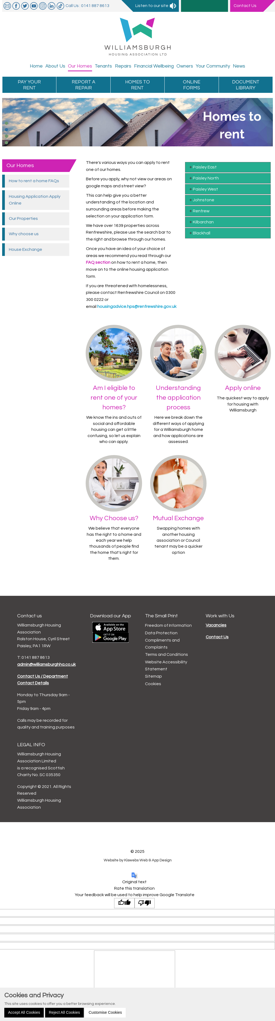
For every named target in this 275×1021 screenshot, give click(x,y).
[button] (6, 123)
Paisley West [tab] (203, 189)
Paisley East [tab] (203, 167)
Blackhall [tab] (199, 233)
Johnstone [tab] (201, 200)
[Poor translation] (145, 903)
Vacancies (216, 625)
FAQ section (98, 262)
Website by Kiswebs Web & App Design (138, 860)
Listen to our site (156, 5)
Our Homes (20, 165)
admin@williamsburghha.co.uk (46, 664)
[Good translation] (124, 903)
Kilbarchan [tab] (201, 222)
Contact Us (217, 637)
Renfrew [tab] (199, 211)
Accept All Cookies (24, 1012)
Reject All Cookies (64, 1012)
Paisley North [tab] (204, 178)
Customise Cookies (105, 1012)
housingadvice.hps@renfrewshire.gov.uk (136, 306)
